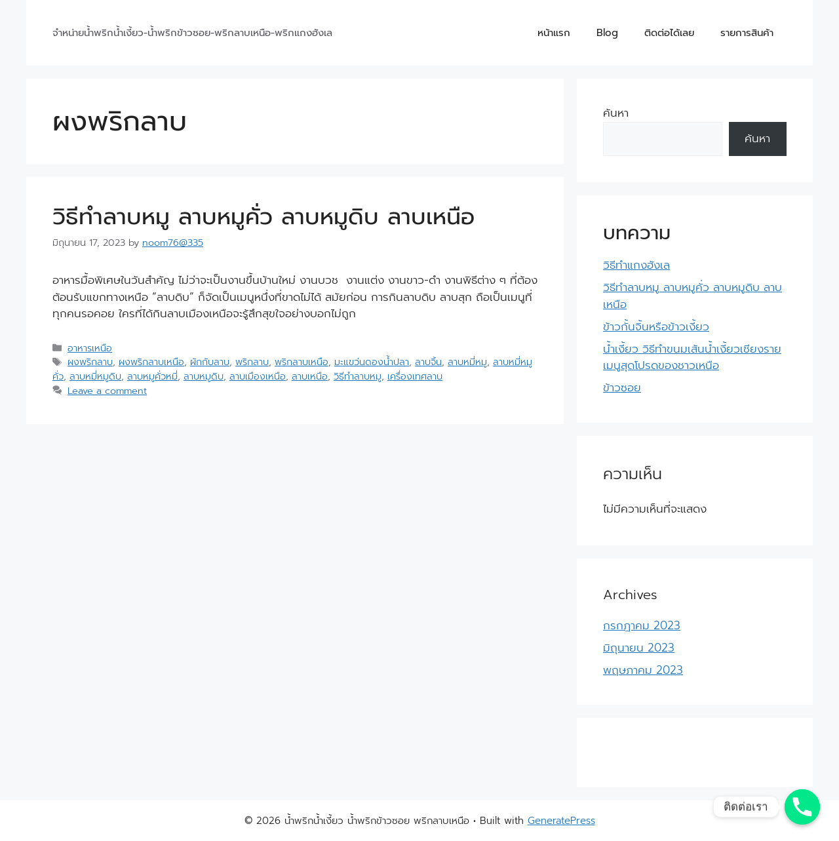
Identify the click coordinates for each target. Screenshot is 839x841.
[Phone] (802, 807)
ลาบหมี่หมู (467, 362)
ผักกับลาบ (209, 362)
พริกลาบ (252, 362)
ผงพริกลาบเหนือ (151, 362)
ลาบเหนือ (310, 376)
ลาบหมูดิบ (204, 376)
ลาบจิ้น (428, 362)
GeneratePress (561, 820)
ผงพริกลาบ (90, 362)
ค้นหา (616, 112)
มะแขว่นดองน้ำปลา (371, 362)
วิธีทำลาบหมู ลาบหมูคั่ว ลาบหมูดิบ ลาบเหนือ (263, 216)
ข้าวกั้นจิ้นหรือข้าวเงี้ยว (656, 326)
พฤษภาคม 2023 (643, 669)
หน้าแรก (553, 33)
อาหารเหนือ (90, 348)
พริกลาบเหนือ (301, 362)
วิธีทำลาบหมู (357, 376)
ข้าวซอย (622, 387)
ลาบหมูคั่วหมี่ (152, 376)
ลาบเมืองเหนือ (257, 376)
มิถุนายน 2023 (638, 647)
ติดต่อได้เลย (669, 33)
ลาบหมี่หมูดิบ (95, 376)
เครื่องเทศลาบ (414, 376)
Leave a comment (107, 390)
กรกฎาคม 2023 (641, 625)
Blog (607, 33)
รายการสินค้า (746, 33)
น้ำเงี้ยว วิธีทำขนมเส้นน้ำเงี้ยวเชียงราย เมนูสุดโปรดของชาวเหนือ (692, 357)
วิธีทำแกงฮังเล (636, 264)
